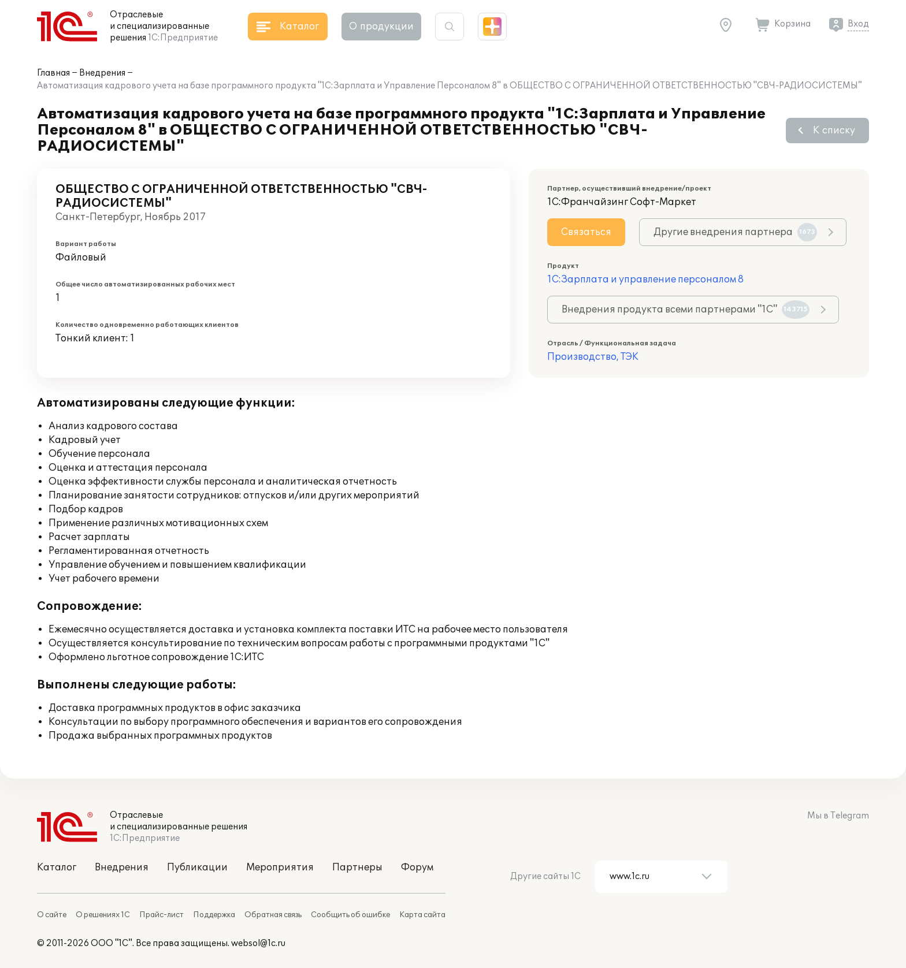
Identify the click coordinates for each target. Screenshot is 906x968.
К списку (834, 130)
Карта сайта (422, 914)
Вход (858, 24)
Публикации (197, 867)
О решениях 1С (103, 914)
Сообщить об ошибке (350, 914)
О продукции (381, 26)
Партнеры (357, 867)
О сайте (51, 914)
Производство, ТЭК (592, 357)
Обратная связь (273, 914)
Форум (417, 867)
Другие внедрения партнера (735, 232)
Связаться (586, 232)
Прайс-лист (161, 914)
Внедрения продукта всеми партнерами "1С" (686, 309)
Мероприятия (280, 867)
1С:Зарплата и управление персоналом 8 (645, 279)
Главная (53, 73)
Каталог (56, 867)
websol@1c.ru (258, 943)
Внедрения (102, 73)
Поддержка (214, 914)
